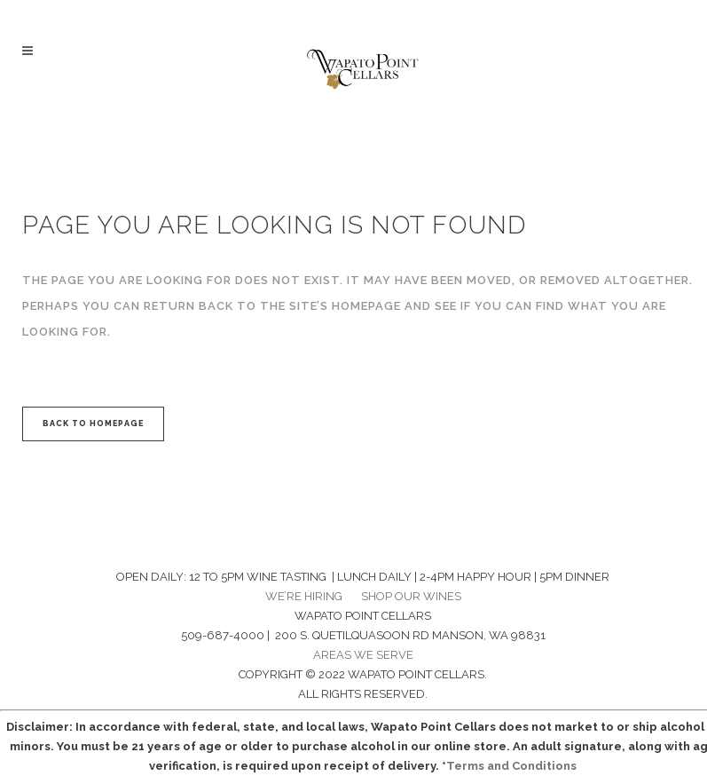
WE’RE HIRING (303, 596)
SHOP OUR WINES (411, 596)
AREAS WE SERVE (363, 654)
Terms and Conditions (511, 765)
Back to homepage (93, 423)
